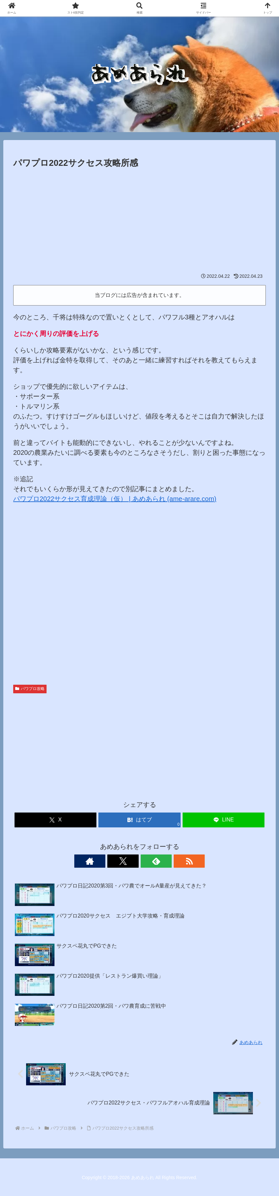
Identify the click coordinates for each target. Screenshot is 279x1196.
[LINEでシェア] (224, 820)
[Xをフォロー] (132, 861)
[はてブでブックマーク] (139, 820)
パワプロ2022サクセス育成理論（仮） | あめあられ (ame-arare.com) (114, 498)
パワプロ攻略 (30, 688)
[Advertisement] (139, 220)
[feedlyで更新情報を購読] (147, 861)
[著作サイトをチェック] (116, 861)
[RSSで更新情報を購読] (162, 861)
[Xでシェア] (56, 820)
